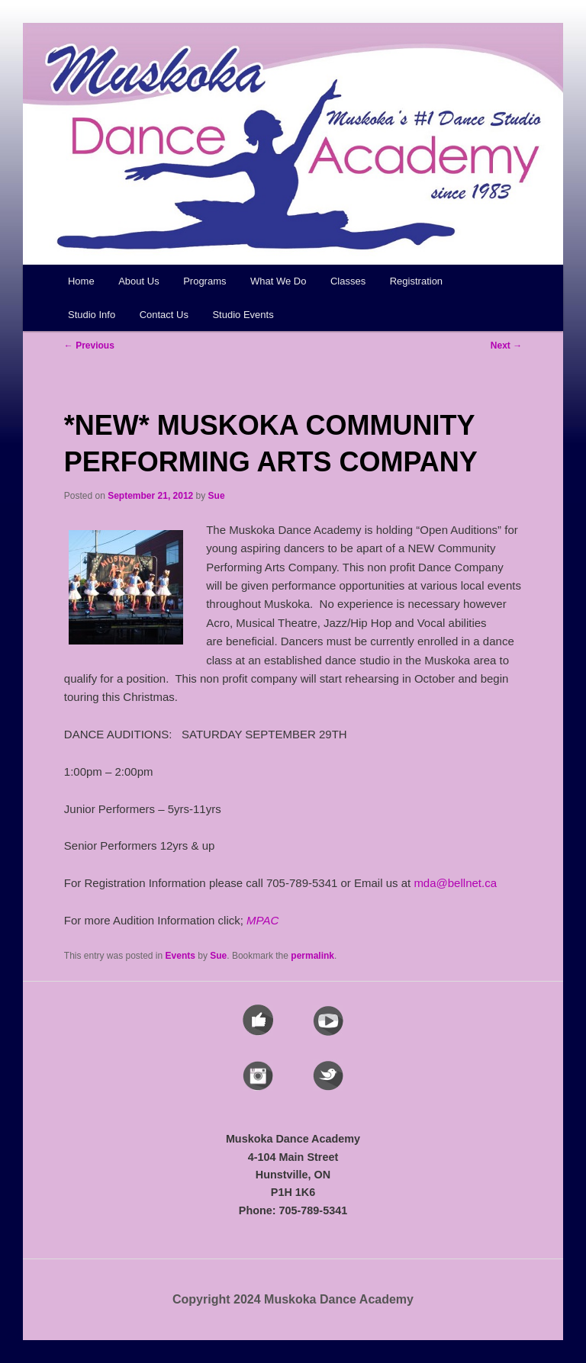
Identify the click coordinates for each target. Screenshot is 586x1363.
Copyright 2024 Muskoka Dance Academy (293, 1299)
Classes (347, 281)
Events (180, 955)
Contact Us (164, 314)
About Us (138, 281)
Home (81, 281)
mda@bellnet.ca (455, 882)
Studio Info (91, 314)
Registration (416, 281)
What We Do (278, 281)
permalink (312, 955)
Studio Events (242, 314)
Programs (204, 281)
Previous (89, 345)
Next (506, 345)
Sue (216, 495)
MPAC (262, 920)
